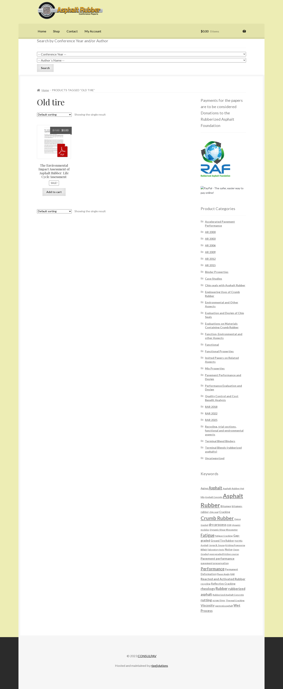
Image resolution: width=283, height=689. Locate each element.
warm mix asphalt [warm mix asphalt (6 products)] (224, 605)
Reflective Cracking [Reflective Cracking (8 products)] (223, 583)
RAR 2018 (211, 406)
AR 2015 (210, 265)
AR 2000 (210, 232)
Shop (56, 31)
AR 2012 (210, 258)
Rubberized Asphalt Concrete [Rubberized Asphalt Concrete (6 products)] (228, 594)
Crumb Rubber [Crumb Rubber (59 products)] (217, 518)
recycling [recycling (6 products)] (205, 583)
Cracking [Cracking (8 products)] (224, 512)
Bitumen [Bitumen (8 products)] (226, 506)
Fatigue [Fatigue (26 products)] (207, 535)
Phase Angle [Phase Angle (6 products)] (223, 574)
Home (42, 31)
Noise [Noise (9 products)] (228, 549)
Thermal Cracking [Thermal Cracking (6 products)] (235, 600)
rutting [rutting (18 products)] (206, 600)
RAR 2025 (211, 420)
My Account (93, 31)
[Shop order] (54, 115)
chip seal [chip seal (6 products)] (214, 512)
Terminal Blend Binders (220, 441)
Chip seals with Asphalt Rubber (225, 285)
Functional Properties (219, 351)
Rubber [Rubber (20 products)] (222, 588)
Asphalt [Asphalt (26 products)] (215, 487)
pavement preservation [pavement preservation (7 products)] (215, 563)
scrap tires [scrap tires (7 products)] (218, 600)
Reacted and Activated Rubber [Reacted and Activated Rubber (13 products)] (223, 579)
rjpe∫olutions (159, 665)
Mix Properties (215, 368)
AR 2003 (210, 238)
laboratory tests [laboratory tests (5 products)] (216, 549)
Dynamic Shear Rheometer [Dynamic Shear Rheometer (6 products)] (224, 529)
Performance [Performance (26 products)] (212, 568)
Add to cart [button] (54, 192)
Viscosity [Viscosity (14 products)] (208, 605)
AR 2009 (210, 252)
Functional (212, 344)
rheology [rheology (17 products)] (208, 589)
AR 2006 (210, 245)
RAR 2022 (211, 413)
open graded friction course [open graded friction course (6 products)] (224, 554)
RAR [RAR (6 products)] (232, 574)
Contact (72, 31)
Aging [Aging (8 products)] (204, 488)
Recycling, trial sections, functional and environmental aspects (224, 430)
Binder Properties (216, 272)
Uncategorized (214, 458)
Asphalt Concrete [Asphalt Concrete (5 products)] (213, 497)
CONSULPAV (147, 656)
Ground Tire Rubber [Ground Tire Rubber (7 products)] (222, 540)
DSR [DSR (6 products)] (229, 525)
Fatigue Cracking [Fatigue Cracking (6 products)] (224, 535)
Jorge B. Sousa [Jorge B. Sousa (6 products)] (217, 545)
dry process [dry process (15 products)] (217, 525)
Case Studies (213, 278)
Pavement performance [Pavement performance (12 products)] (217, 558)
